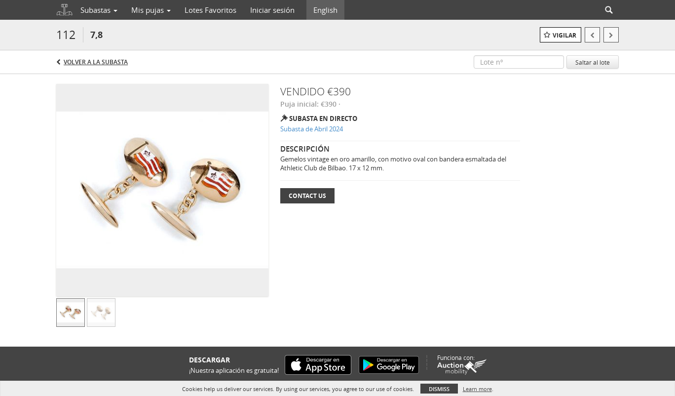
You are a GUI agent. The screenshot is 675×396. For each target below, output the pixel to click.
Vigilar (564, 35)
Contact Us (307, 196)
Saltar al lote (592, 62)
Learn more (477, 389)
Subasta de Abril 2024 (311, 128)
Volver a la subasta (96, 62)
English (325, 10)
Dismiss (439, 389)
